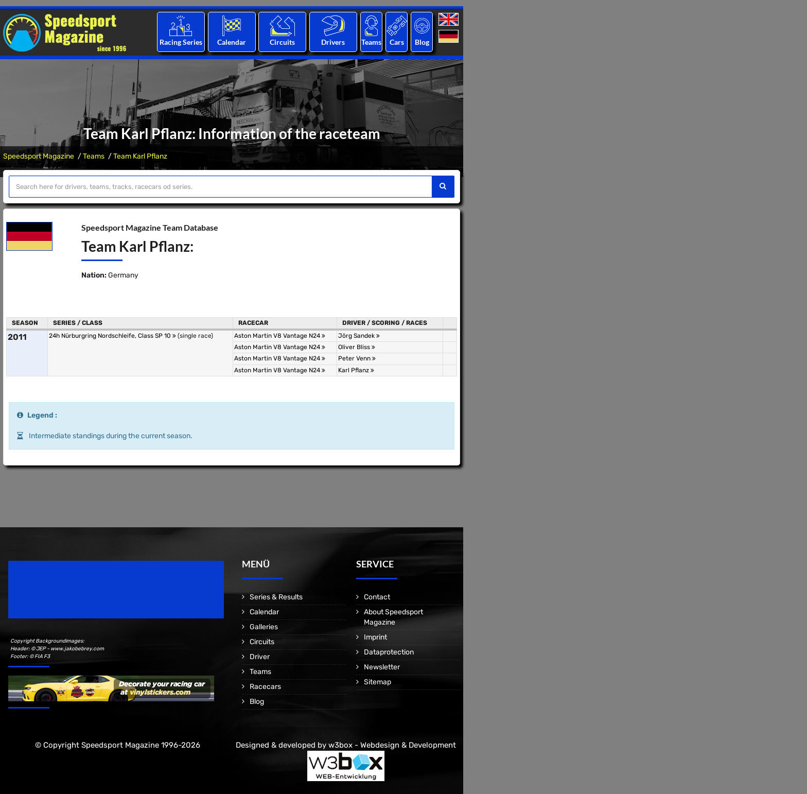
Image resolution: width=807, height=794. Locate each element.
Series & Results (276, 597)
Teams (371, 42)
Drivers (333, 42)
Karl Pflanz (356, 370)
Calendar (231, 42)
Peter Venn (357, 358)
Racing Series (181, 42)
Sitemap (377, 682)
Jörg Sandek (359, 335)
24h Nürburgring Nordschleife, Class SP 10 (112, 335)
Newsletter (382, 667)
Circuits (282, 42)
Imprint (375, 637)
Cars (397, 42)
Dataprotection (389, 652)
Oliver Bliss (356, 347)
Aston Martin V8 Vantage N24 (279, 335)
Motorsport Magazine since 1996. (66, 596)
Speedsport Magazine (38, 156)
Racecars (265, 686)
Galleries (264, 627)
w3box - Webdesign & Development (392, 745)
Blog (422, 42)
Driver (260, 656)
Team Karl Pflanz (140, 156)
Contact (377, 597)
